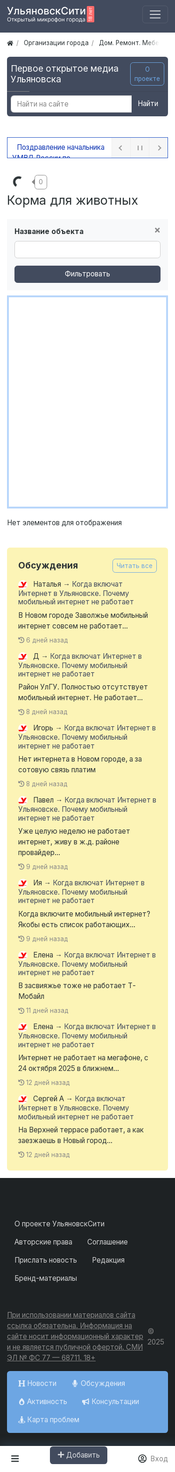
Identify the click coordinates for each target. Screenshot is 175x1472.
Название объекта (49, 231)
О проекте (147, 74)
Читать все (135, 565)
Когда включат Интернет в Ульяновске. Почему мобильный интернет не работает (76, 593)
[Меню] (155, 15)
